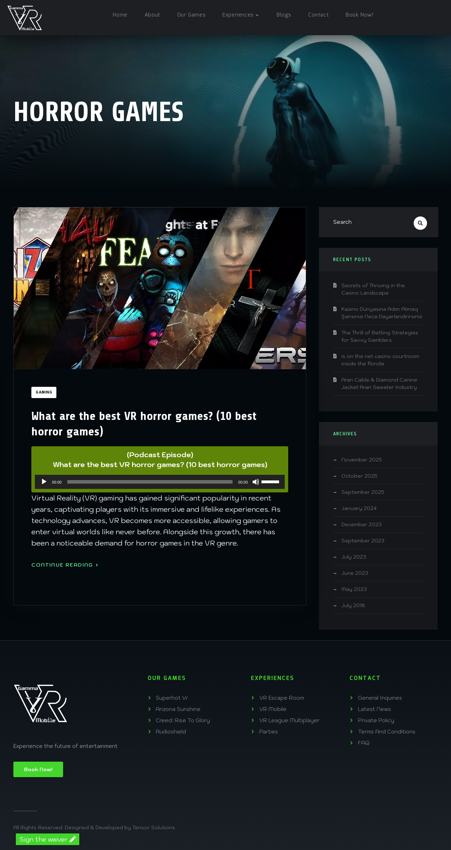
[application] (159, 482)
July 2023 (353, 557)
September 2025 (362, 492)
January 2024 (359, 508)
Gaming (44, 392)
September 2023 (362, 540)
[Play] (44, 481)
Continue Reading (64, 565)
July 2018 (353, 605)
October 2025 (359, 476)
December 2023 (361, 524)
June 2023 (354, 573)
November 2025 (361, 460)
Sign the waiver (47, 839)
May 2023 (354, 589)
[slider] (150, 482)
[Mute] (255, 481)
